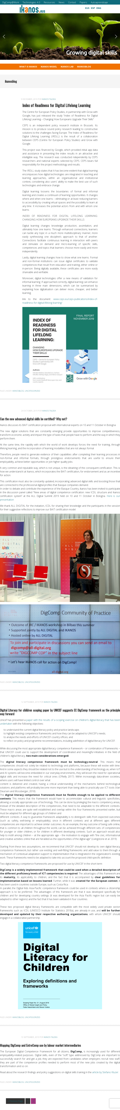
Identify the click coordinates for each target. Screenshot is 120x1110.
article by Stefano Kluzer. (105, 1072)
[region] (60, 36)
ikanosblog (18, 391)
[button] (55, 7)
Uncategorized (32, 391)
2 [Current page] (34, 1101)
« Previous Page (15, 1101)
